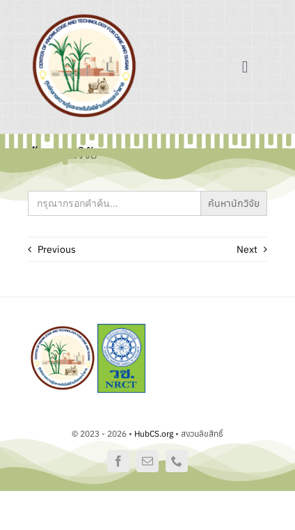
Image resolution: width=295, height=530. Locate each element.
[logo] (84, 15)
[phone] (177, 461)
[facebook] (118, 461)
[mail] (147, 461)
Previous (57, 249)
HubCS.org (153, 433)
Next (247, 249)
